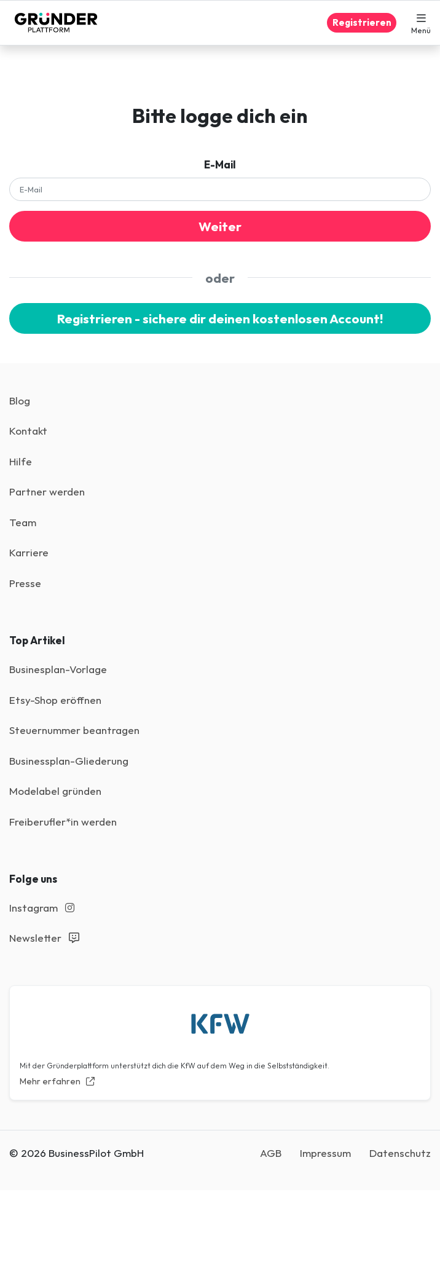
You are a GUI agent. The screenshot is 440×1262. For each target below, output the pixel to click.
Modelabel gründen (55, 790)
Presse (25, 583)
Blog (19, 400)
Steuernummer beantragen (74, 730)
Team (22, 522)
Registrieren (361, 22)
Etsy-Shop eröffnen (55, 699)
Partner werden (47, 491)
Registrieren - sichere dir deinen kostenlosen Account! (220, 318)
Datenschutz (400, 1152)
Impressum (325, 1152)
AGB (270, 1152)
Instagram (41, 907)
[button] (421, 22)
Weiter (220, 226)
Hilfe (20, 461)
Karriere (29, 552)
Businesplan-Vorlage (58, 669)
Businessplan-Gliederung (68, 760)
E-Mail (220, 164)
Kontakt (28, 430)
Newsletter (44, 937)
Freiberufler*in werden (63, 821)
